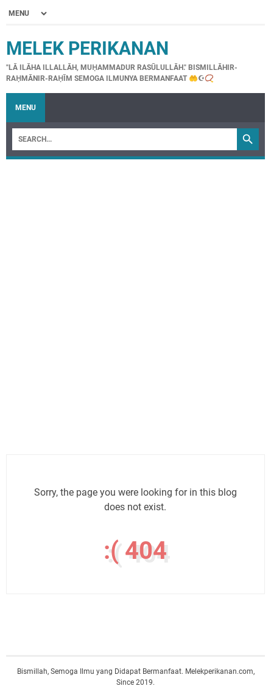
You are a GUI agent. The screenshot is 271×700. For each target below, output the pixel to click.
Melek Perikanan (87, 48)
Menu (25, 107)
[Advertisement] (135, 300)
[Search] (124, 139)
